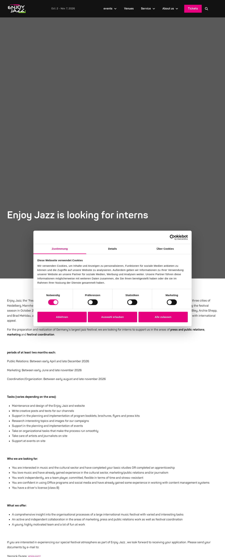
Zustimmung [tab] (60, 248)
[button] (206, 8)
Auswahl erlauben (112, 316)
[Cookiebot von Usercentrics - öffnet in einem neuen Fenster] (172, 237)
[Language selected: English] (214, 8)
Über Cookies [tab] (165, 248)
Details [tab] (112, 248)
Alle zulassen (163, 316)
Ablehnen (62, 316)
